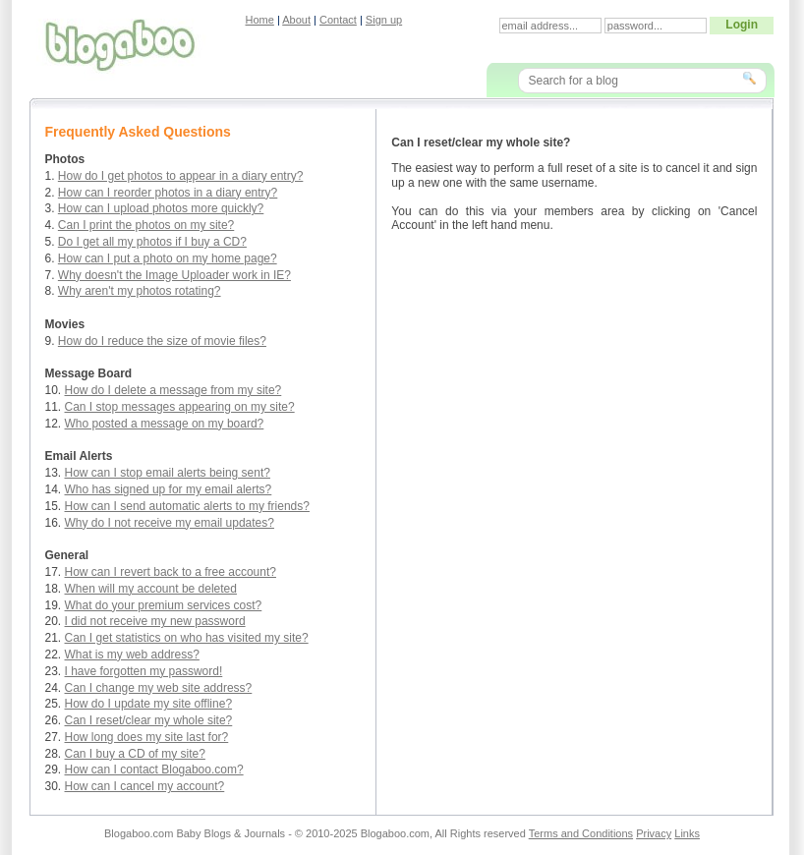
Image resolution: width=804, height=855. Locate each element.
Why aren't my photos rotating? (139, 291)
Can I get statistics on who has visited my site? (187, 638)
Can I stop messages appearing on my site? (180, 407)
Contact (338, 20)
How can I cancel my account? (145, 786)
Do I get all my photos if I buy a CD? (152, 242)
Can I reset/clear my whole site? (149, 720)
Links (687, 833)
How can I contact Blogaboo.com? (154, 769)
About (296, 20)
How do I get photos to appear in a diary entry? (181, 176)
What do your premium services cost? (163, 605)
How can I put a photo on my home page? (167, 258)
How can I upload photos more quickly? (160, 208)
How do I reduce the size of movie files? (162, 341)
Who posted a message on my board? (164, 423)
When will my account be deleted (151, 589)
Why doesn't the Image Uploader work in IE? (174, 275)
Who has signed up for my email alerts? (168, 489)
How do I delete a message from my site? (173, 390)
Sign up (384, 20)
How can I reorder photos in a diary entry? (167, 193)
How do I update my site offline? (149, 704)
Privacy (653, 833)
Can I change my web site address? (159, 688)
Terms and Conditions (581, 833)
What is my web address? (132, 654)
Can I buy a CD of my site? (135, 754)
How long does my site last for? (147, 737)
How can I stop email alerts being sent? (167, 473)
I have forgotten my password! (144, 671)
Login (741, 24)
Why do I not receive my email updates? (169, 523)
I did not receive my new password (155, 621)
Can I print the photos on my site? (146, 225)
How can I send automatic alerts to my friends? (187, 506)
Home (260, 20)
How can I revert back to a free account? (170, 572)
